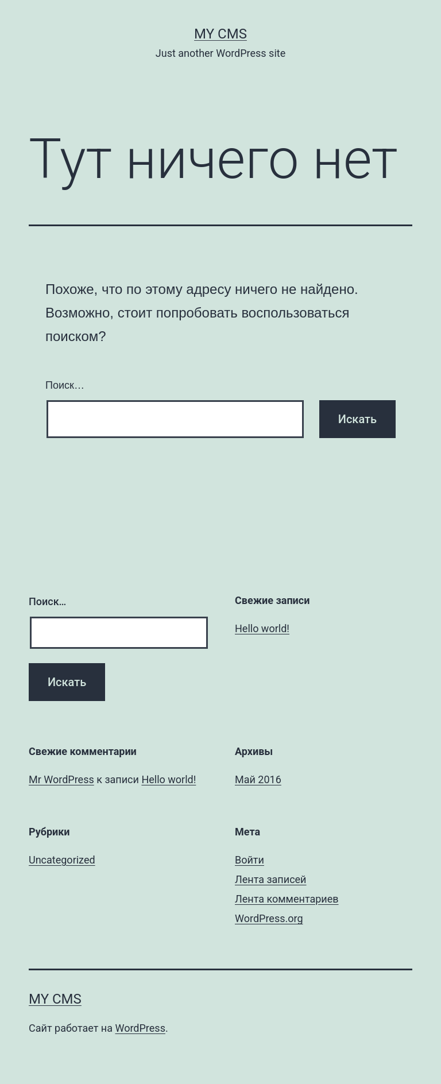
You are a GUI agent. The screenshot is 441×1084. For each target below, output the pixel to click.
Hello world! (262, 628)
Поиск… (64, 385)
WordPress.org (269, 918)
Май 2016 (258, 779)
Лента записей (271, 879)
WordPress (140, 1028)
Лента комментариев (287, 899)
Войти (249, 860)
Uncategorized (62, 860)
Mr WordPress (61, 779)
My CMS (220, 34)
